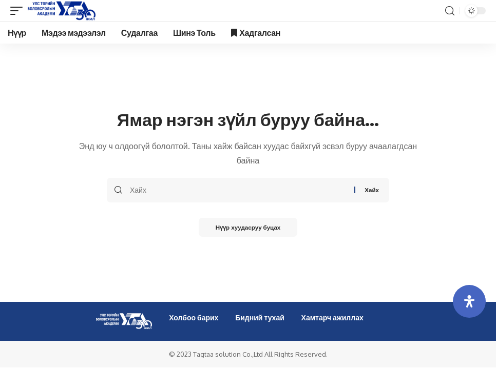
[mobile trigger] (19, 11)
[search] (450, 11)
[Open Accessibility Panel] (469, 301)
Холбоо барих (193, 317)
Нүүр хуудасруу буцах (248, 228)
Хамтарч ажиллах (332, 317)
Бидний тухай (259, 317)
